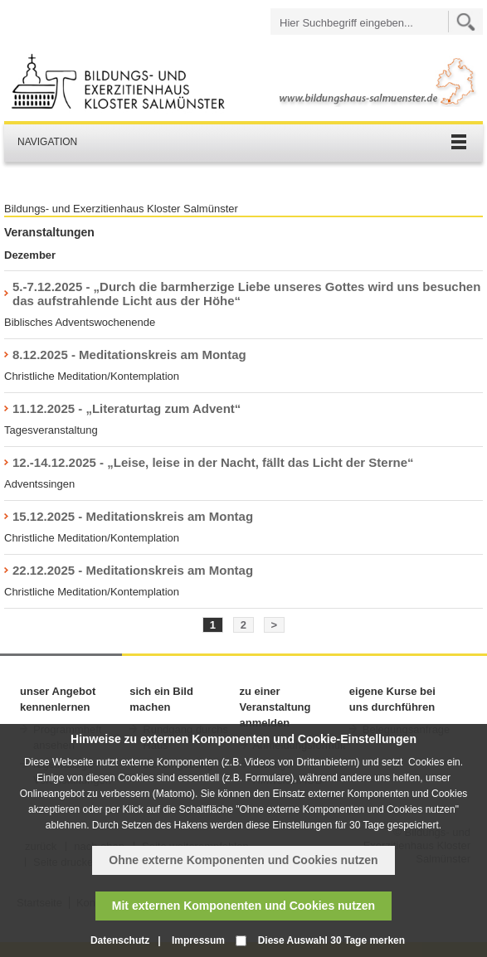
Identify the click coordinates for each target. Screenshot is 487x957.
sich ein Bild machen (161, 699)
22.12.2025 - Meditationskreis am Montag (132, 570)
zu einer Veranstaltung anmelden (275, 707)
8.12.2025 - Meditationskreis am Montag (129, 354)
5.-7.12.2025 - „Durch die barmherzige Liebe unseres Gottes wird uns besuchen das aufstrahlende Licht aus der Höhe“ (246, 293)
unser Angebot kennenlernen (57, 699)
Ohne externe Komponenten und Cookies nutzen (243, 860)
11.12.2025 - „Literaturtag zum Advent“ (126, 408)
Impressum (198, 940)
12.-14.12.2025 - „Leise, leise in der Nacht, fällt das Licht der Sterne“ (213, 462)
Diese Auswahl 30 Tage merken (331, 940)
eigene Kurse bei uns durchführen (392, 699)
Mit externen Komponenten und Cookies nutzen (243, 905)
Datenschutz (119, 940)
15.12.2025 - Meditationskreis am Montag (132, 516)
